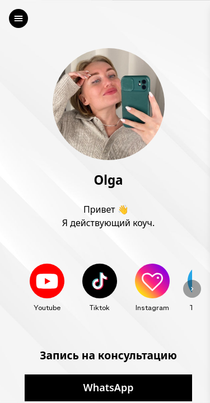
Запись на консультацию (108, 355)
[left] (18, 18)
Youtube (47, 307)
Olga (108, 180)
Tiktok (100, 307)
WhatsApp (108, 388)
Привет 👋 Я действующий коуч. (108, 216)
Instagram (152, 307)
